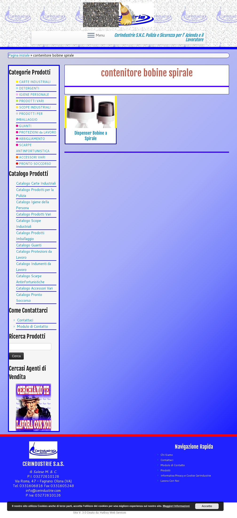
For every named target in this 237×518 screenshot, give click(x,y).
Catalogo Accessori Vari (34, 288)
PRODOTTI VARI (31, 101)
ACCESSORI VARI (32, 157)
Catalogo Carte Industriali (36, 183)
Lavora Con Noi (170, 481)
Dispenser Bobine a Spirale (91, 135)
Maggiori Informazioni (176, 506)
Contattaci (25, 320)
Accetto (207, 506)
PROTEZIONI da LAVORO (37, 132)
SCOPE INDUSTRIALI (35, 107)
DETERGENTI (29, 88)
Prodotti (165, 470)
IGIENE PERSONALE (34, 94)
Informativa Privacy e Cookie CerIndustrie (186, 475)
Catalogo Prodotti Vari (33, 214)
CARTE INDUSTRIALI (34, 82)
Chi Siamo (167, 455)
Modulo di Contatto (32, 326)
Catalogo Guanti (28, 245)
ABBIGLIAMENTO (32, 139)
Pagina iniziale (19, 55)
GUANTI (25, 126)
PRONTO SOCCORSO (35, 164)
